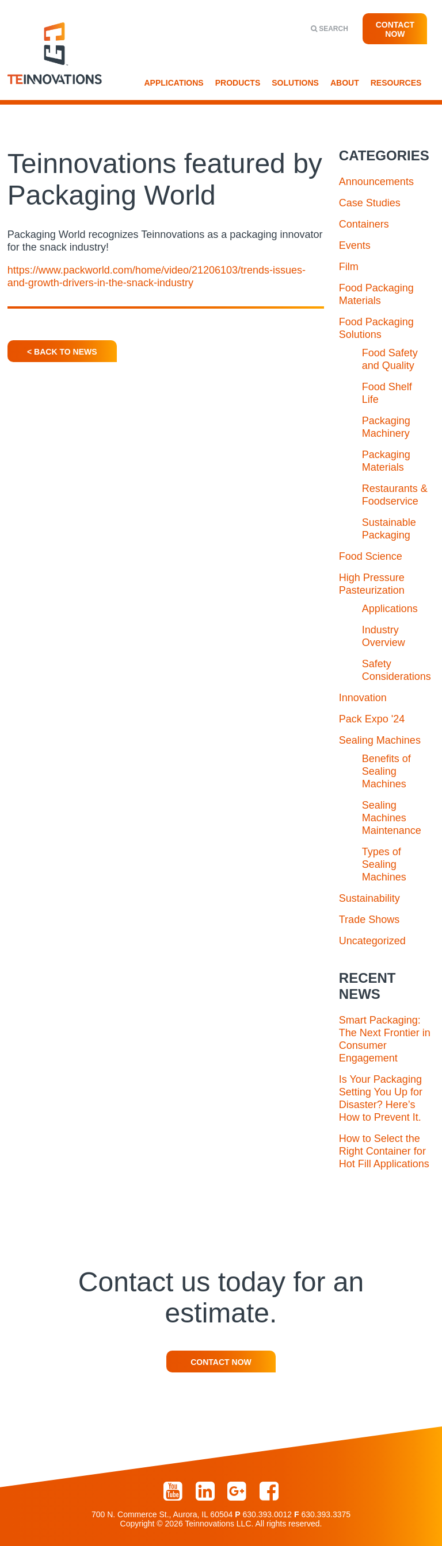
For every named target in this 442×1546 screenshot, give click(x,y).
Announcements (376, 181)
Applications (174, 82)
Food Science (370, 556)
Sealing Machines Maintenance (391, 817)
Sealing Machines (380, 740)
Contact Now (395, 29)
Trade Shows (369, 919)
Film (349, 266)
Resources (396, 82)
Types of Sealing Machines (384, 864)
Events (355, 245)
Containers (364, 224)
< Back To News (62, 351)
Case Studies (370, 203)
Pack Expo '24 (372, 719)
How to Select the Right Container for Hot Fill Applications (384, 1151)
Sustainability (369, 898)
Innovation (363, 697)
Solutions (295, 82)
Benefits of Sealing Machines (386, 771)
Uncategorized (372, 941)
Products (238, 82)
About (344, 82)
